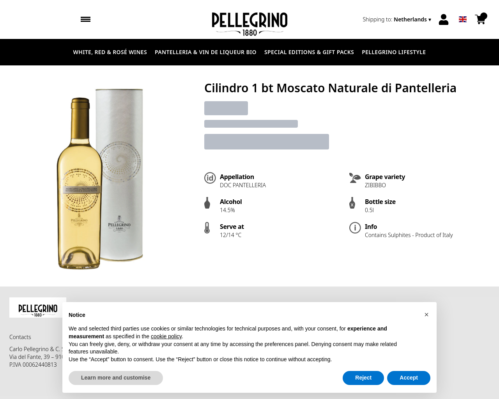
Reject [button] (363, 377)
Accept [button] (409, 377)
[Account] (443, 19)
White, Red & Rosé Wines (110, 52)
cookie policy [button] (166, 336)
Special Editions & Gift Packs (309, 52)
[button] (426, 314)
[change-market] (397, 19)
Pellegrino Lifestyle (394, 52)
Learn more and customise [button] (115, 377)
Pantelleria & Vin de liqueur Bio (206, 52)
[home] (249, 19)
